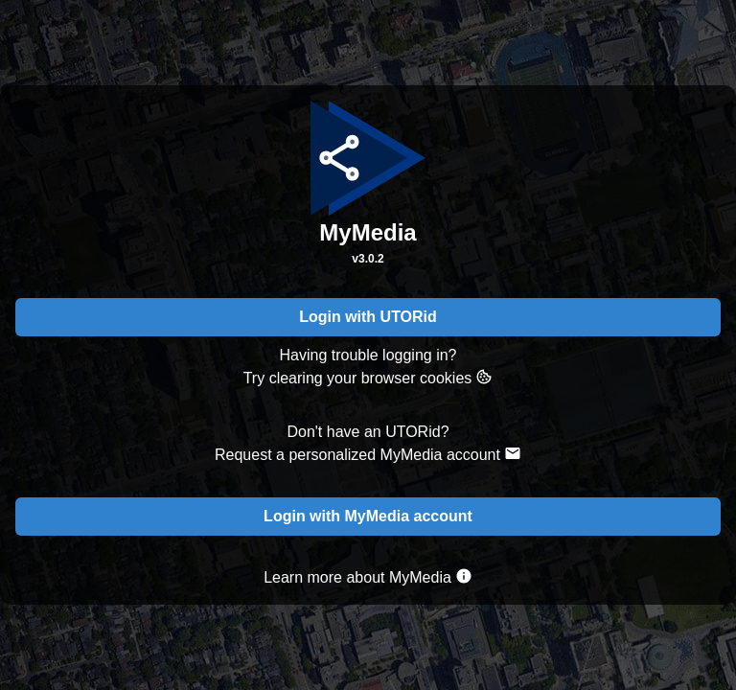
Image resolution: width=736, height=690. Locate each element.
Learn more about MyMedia (368, 576)
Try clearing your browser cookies (368, 377)
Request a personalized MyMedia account (368, 454)
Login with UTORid (368, 317)
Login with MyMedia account (368, 516)
